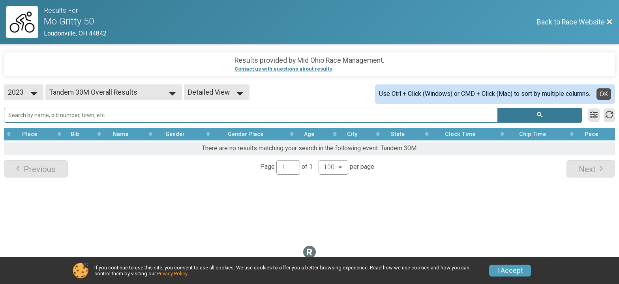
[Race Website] (25, 22)
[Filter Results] (594, 115)
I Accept (510, 271)
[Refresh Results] (609, 115)
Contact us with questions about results (283, 69)
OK (604, 94)
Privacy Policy (172, 274)
